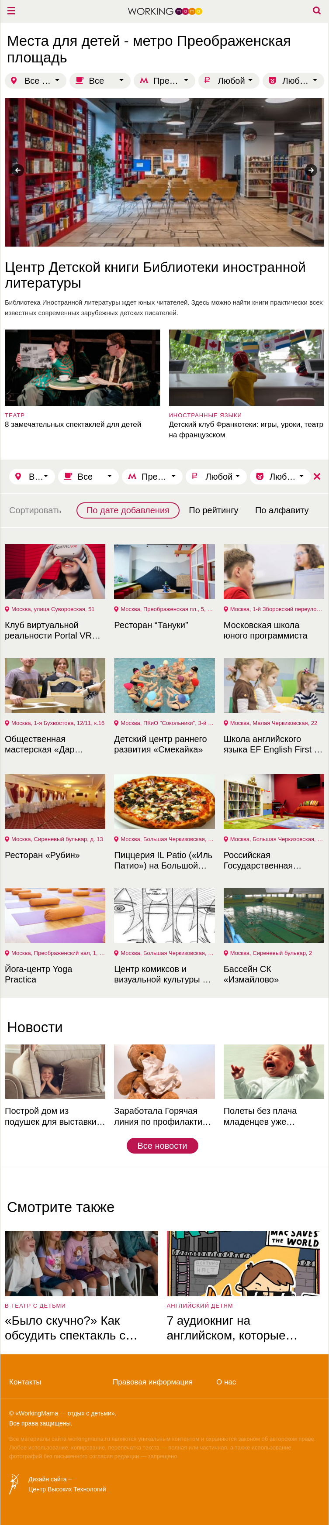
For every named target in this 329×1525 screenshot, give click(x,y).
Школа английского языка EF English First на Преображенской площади (274, 744)
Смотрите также (60, 1207)
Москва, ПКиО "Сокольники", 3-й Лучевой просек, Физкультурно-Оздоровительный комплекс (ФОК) (168, 723)
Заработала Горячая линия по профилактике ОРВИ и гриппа (162, 1116)
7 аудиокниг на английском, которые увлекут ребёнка (226, 1328)
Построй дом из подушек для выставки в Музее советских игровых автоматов (54, 1116)
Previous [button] (18, 170)
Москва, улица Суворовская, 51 (52, 609)
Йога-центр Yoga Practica (38, 974)
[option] (164, 208)
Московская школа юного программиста (266, 630)
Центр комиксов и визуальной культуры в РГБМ (160, 974)
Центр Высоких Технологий (67, 1489)
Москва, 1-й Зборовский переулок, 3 (277, 609)
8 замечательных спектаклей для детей (73, 424)
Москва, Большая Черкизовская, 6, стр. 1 (168, 839)
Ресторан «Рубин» (42, 855)
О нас (226, 1382)
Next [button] (311, 170)
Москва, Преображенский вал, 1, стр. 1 (58, 953)
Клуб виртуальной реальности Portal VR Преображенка (48, 630)
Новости (35, 1027)
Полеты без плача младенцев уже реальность (260, 1116)
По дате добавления (128, 510)
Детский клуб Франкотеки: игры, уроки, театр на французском (246, 429)
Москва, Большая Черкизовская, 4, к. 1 (277, 839)
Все (96, 81)
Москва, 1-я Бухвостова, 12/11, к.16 (57, 723)
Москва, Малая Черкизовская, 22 (274, 723)
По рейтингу (213, 510)
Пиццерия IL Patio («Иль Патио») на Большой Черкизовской (163, 860)
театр (15, 415)
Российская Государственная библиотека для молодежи (258, 860)
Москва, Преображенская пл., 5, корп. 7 (168, 609)
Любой (231, 81)
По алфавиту (282, 510)
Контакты (25, 1382)
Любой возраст (303, 81)
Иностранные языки (205, 415)
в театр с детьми (35, 1305)
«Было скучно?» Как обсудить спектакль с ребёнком (65, 1328)
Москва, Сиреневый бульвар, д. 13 (57, 839)
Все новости (162, 1146)
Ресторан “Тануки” (151, 625)
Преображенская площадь (174, 81)
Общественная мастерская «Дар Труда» (40, 744)
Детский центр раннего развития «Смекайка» (160, 744)
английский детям (200, 1305)
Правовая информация (153, 1382)
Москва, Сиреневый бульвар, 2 (271, 953)
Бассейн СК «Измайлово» (251, 974)
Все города (45, 81)
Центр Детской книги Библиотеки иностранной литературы (155, 275)
